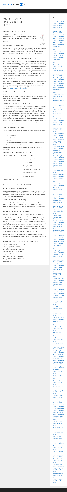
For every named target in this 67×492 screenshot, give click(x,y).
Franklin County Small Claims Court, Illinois (58, 142)
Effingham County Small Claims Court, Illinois (58, 129)
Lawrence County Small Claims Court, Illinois (58, 246)
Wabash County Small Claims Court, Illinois (58, 438)
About (8, 10)
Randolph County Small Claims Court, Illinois (58, 371)
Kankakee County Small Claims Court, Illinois (58, 226)
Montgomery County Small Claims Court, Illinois (58, 328)
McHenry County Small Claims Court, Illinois (58, 302)
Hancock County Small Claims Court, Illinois (58, 170)
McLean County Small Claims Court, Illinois (58, 308)
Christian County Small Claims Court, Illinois (58, 66)
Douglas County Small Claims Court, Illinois (58, 109)
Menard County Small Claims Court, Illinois (58, 313)
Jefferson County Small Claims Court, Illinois (58, 202)
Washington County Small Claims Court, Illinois (58, 447)
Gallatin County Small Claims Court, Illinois (58, 152)
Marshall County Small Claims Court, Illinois (58, 284)
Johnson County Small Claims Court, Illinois (58, 217)
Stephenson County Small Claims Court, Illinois (58, 417)
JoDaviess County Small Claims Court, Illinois (58, 211)
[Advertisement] (39, 23)
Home (2, 10)
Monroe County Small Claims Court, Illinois (58, 323)
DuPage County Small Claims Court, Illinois (58, 114)
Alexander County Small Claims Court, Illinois (58, 27)
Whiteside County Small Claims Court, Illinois (58, 460)
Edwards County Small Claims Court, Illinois (58, 124)
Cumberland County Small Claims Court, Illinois (58, 96)
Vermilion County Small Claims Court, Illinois (58, 432)
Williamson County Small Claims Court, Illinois (58, 469)
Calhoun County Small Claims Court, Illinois (58, 47)
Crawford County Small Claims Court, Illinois (58, 90)
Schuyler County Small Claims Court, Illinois (58, 397)
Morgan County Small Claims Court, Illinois (58, 334)
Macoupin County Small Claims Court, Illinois (58, 269)
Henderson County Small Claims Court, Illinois (58, 179)
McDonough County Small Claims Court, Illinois (58, 297)
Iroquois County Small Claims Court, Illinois (58, 189)
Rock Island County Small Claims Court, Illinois (58, 382)
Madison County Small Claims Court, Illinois (58, 274)
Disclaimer (42, 490)
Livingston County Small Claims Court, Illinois (58, 256)
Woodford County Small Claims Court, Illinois (58, 480)
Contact (14, 10)
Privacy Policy (49, 490)
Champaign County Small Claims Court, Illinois (58, 60)
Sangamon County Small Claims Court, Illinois (58, 391)
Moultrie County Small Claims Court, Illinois (58, 339)
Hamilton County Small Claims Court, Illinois (58, 165)
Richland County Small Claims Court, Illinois (58, 376)
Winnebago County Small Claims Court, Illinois (58, 475)
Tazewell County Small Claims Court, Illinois (58, 423)
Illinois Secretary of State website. (19, 88)
